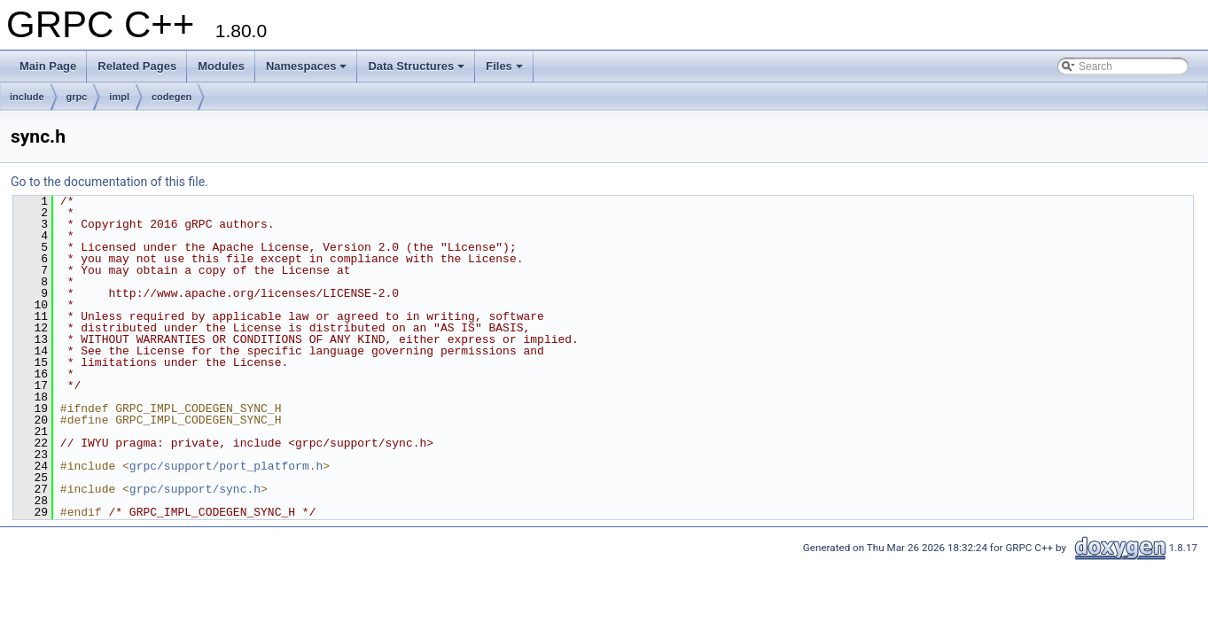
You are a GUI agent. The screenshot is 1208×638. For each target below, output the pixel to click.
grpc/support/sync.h (195, 489)
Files (504, 66)
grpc (77, 96)
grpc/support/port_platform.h (226, 466)
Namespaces (306, 66)
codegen (171, 96)
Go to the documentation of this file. (109, 182)
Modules (221, 66)
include (27, 96)
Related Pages (136, 66)
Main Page (47, 66)
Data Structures (416, 66)
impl (119, 96)
